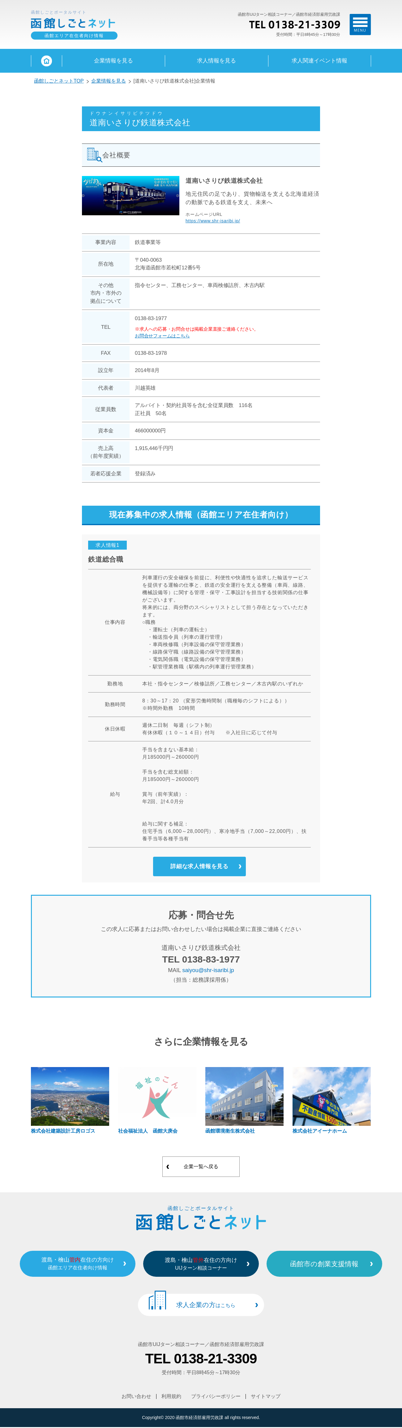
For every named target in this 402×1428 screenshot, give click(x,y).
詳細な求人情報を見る (199, 867)
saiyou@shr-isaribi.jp (208, 972)
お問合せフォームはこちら (162, 336)
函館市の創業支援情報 (327, 1265)
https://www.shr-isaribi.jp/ (213, 221)
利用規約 (171, 1397)
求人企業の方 (205, 1306)
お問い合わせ (136, 1397)
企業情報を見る (108, 81)
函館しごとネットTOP (59, 81)
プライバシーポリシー (216, 1397)
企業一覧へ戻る (201, 1168)
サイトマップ (266, 1397)
